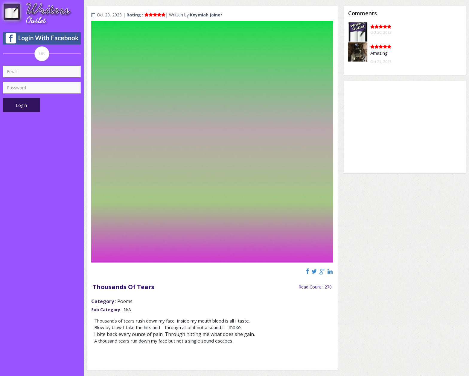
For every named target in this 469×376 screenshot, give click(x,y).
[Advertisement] (405, 127)
